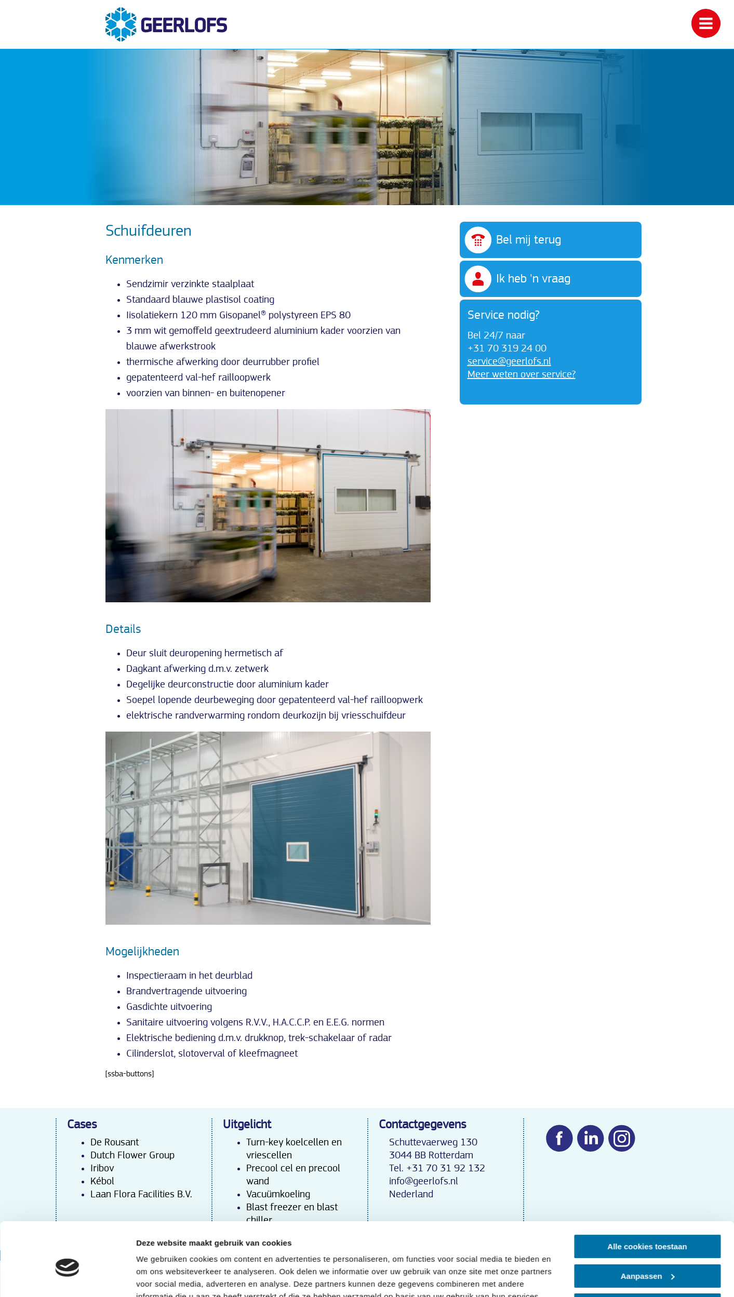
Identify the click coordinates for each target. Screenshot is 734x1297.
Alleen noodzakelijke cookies (647, 1256)
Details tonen (160, 1276)
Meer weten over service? (522, 374)
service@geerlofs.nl (509, 361)
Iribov (102, 1168)
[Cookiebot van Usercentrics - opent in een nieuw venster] (67, 1277)
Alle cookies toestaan (647, 1198)
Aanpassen (648, 1227)
